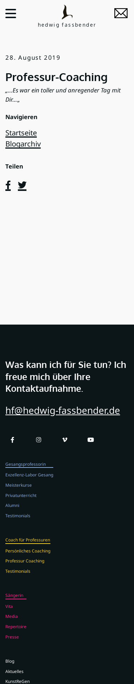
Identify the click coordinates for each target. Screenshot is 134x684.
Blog (9, 669)
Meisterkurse (18, 493)
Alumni (12, 513)
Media (11, 624)
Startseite (21, 133)
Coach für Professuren (27, 548)
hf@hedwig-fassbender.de (62, 418)
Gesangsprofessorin (25, 472)
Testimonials (17, 523)
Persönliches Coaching (27, 559)
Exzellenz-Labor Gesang (29, 483)
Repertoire (15, 634)
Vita (9, 614)
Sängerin (14, 603)
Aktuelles (14, 679)
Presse (12, 644)
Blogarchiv (23, 144)
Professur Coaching (24, 569)
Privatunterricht (20, 503)
